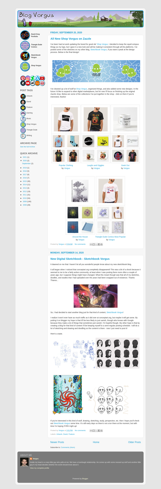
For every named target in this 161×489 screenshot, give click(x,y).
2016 (25, 178)
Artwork (59, 434)
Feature (71, 434)
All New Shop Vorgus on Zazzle (70, 38)
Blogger (85, 479)
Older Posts (134, 442)
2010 (25, 198)
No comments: (80, 244)
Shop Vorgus (102, 44)
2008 (25, 205)
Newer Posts (57, 442)
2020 (25, 161)
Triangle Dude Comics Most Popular (110, 237)
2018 (25, 171)
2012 (25, 191)
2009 (25, 202)
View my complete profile (39, 468)
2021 (25, 157)
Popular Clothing (66, 165)
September (26, 164)
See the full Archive (27, 147)
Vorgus (67, 168)
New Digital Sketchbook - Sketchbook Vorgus (80, 258)
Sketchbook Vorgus (98, 49)
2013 (25, 188)
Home (96, 442)
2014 (25, 185)
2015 (25, 181)
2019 (25, 168)
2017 (25, 175)
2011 (25, 195)
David (65, 434)
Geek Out (125, 165)
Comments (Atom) (68, 447)
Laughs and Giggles (95, 165)
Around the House (80, 237)
